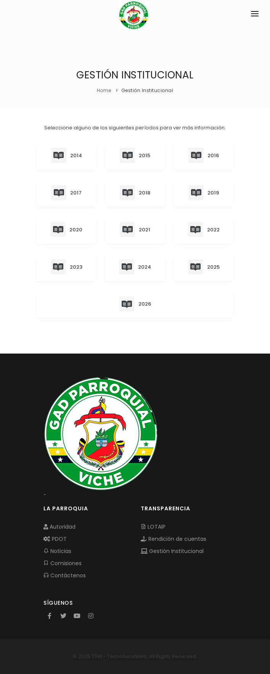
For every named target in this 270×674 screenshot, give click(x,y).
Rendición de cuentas (173, 539)
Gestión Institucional (172, 551)
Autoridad (59, 527)
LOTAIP (153, 527)
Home (104, 90)
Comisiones (62, 563)
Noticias (57, 551)
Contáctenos (64, 575)
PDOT (55, 539)
